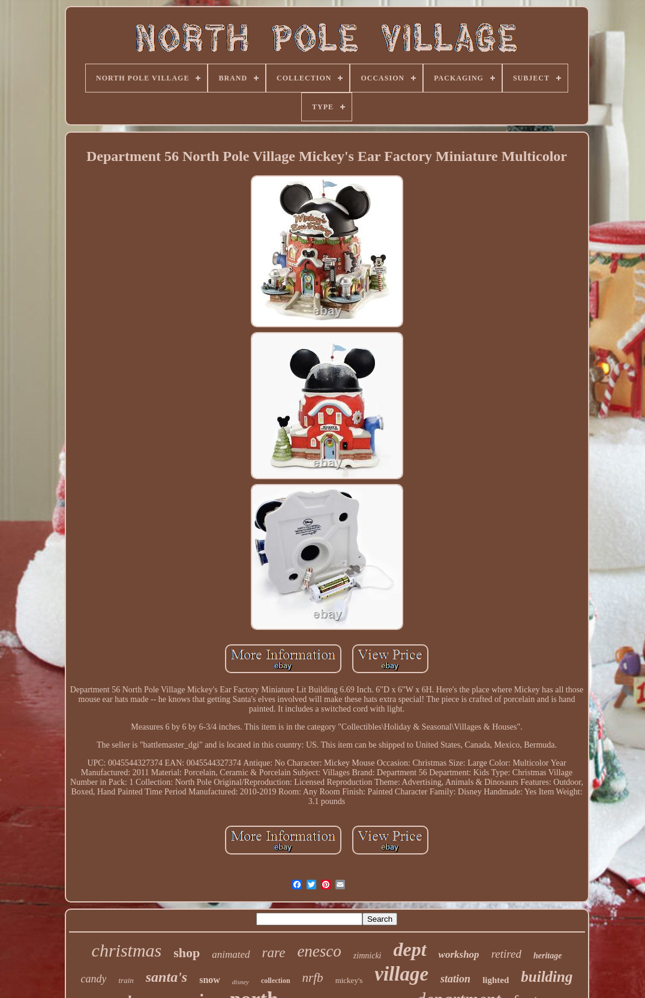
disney (240, 981)
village (401, 974)
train (125, 980)
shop (186, 952)
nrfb (312, 977)
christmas (127, 950)
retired (506, 954)
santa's (166, 977)
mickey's (349, 980)
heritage (547, 955)
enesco (319, 951)
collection (275, 980)
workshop (459, 954)
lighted (495, 980)
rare (274, 952)
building (546, 977)
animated (231, 954)
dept (410, 949)
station (455, 979)
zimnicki (367, 955)
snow (209, 980)
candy (94, 979)
